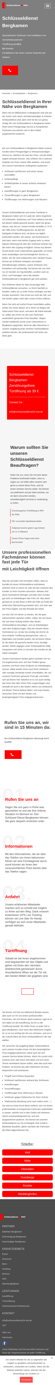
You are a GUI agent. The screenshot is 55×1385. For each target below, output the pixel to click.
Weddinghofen (27, 1194)
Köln (4, 1279)
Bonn (4, 1264)
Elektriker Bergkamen (12, 1232)
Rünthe (27, 1185)
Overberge (27, 1177)
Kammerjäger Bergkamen (14, 1241)
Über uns (6, 1332)
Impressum (7, 1337)
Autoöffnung (7, 1296)
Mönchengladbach (10, 1284)
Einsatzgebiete (13, 1248)
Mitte (27, 1160)
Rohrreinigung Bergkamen (14, 1236)
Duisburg (6, 1269)
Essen (5, 1254)
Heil (27, 1152)
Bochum (6, 1274)
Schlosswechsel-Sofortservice (15, 1306)
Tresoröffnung (8, 1301)
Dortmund (6, 1259)
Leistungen (10, 1291)
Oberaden (27, 1169)
